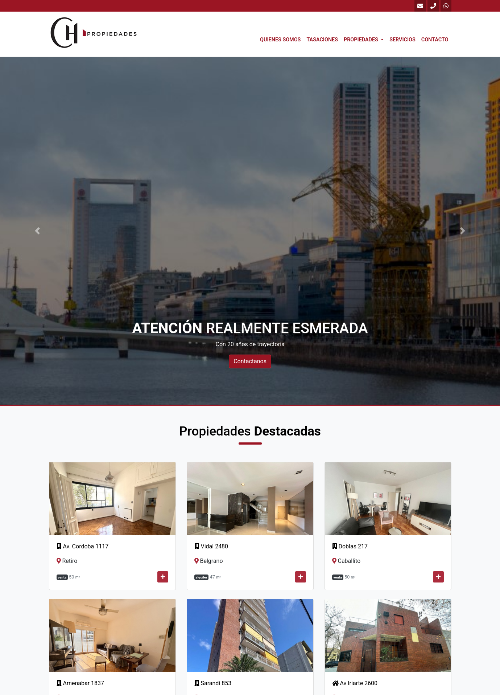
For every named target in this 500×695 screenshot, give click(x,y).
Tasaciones (322, 40)
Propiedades (361, 40)
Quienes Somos (280, 40)
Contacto (435, 40)
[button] (37, 231)
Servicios (402, 40)
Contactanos (250, 361)
